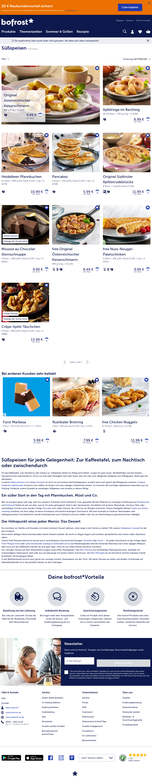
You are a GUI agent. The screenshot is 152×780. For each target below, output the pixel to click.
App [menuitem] (44, 720)
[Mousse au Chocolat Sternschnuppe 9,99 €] (25, 247)
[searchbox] (94, 31)
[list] (76, 614)
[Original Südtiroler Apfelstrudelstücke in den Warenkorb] (147, 194)
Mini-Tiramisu (86, 556)
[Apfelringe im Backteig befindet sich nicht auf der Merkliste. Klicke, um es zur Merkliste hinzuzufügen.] (147, 68)
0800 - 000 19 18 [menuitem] (12, 724)
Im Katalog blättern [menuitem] (51, 706)
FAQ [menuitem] (3, 701)
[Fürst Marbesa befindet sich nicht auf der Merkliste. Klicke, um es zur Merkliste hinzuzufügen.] (46, 385)
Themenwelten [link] (30, 31)
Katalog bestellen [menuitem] (50, 710)
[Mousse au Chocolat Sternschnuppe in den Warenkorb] (45, 273)
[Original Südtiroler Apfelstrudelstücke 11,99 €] (127, 171)
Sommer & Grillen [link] (59, 31)
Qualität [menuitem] (126, 701)
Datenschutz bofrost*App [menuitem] (94, 724)
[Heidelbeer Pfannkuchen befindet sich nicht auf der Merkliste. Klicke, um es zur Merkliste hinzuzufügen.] (46, 137)
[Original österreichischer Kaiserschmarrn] (50, 100)
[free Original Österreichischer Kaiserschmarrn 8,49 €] (76, 247)
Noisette (88, 547)
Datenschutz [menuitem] (88, 720)
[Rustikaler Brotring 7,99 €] (76, 421)
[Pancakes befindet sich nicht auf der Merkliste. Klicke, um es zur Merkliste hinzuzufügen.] (96, 137)
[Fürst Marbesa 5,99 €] (26, 421)
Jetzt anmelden (138, 667)
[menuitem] (8, 33)
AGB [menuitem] (84, 710)
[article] (76, 517)
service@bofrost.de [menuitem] (12, 719)
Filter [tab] (7, 59)
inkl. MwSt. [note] (37, 449)
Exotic (100, 547)
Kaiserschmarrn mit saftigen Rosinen (28, 489)
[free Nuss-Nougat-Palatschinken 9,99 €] (127, 247)
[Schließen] (149, 3)
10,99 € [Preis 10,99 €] (34, 194)
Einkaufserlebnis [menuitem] (130, 710)
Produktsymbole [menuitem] (130, 728)
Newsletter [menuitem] (47, 724)
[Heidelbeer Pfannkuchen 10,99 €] (25, 171)
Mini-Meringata (98, 559)
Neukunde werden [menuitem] (131, 715)
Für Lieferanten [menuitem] (89, 739)
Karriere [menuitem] (129, 20)
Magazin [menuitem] (120, 20)
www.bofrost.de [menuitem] (11, 715)
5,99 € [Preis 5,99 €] (86, 194)
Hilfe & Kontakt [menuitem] (143, 20)
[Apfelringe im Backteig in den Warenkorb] (147, 120)
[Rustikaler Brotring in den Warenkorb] (96, 446)
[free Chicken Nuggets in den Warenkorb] (145, 446)
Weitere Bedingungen (71, 10)
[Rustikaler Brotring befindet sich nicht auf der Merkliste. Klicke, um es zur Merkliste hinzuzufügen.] (96, 385)
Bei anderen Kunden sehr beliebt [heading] (29, 379)
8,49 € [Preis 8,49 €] (86, 273)
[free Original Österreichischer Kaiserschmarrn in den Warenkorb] (96, 273)
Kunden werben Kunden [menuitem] (53, 729)
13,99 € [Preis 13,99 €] (35, 344)
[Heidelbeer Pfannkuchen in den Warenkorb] (45, 194)
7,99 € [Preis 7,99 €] (86, 446)
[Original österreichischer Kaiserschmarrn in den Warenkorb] (39, 116)
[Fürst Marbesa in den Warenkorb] (46, 446)
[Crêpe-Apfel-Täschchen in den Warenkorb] (45, 344)
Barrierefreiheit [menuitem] (89, 743)
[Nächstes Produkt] (147, 421)
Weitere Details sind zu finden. (106, 682)
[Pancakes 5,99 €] (76, 171)
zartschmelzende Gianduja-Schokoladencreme (48, 550)
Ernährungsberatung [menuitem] (131, 706)
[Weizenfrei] (57, 273)
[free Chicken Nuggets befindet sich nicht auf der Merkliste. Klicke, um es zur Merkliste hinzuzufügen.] (146, 385)
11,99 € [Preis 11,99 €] (136, 194)
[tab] (132, 32)
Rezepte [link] (83, 31)
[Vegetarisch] (5, 115)
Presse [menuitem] (85, 706)
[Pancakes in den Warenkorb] (96, 194)
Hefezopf (10, 512)
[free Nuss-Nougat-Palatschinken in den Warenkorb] (147, 273)
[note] (26, 432)
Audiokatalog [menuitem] (48, 715)
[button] (130, 7)
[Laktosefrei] (54, 273)
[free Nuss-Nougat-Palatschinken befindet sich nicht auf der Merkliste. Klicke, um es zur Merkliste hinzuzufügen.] (147, 210)
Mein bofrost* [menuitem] (10, 710)
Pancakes (47, 515)
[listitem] (19, 614)
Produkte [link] (8, 31)
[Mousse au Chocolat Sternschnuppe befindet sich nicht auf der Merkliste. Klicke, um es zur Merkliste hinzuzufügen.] (46, 210)
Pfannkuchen (143, 508)
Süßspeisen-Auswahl (130, 535)
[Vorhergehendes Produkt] (5, 421)
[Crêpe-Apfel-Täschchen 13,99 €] (25, 322)
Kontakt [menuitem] (5, 706)
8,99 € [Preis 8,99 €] (137, 120)
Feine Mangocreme (10, 550)
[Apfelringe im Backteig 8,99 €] (127, 100)
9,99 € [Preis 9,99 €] (29, 115)
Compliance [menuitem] (88, 734)
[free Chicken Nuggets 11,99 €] (125, 421)
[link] (23, 22)
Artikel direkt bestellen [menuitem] (52, 701)
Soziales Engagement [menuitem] (92, 729)
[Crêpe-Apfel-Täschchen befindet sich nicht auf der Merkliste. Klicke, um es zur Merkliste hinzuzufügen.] (46, 289)
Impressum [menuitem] (87, 715)
